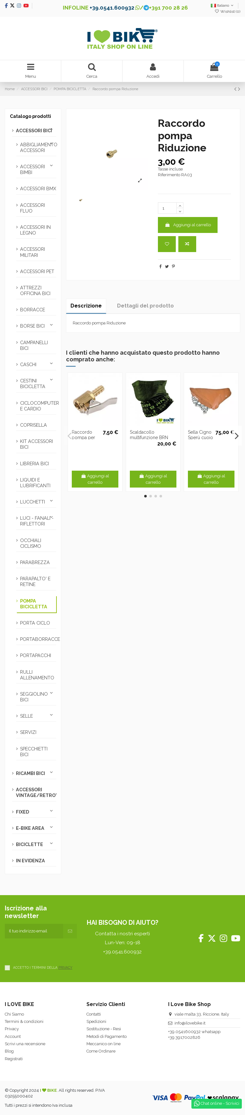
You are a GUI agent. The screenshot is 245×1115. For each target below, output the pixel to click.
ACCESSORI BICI (34, 130)
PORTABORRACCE (38, 639)
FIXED (22, 812)
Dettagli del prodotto (145, 306)
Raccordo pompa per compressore (86, 437)
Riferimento (169, 174)
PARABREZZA (35, 562)
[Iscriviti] (70, 931)
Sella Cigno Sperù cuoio (200, 435)
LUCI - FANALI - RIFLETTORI (37, 521)
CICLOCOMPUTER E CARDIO (38, 406)
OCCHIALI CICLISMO (30, 543)
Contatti (93, 1014)
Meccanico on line (103, 1043)
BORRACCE (32, 309)
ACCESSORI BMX (38, 188)
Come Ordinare (100, 1051)
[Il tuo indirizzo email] (34, 931)
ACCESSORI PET (37, 271)
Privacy (12, 1028)
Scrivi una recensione (25, 1043)
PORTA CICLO (35, 623)
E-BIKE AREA (30, 828)
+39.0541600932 (184, 1031)
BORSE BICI (32, 326)
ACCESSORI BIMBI (32, 169)
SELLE (26, 716)
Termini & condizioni (24, 1021)
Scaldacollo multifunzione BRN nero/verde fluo (149, 437)
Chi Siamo (14, 1014)
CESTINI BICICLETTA (32, 383)
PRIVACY (65, 967)
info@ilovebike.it (189, 1023)
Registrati (14, 1058)
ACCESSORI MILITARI (32, 252)
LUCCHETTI (32, 501)
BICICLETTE (29, 844)
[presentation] (53, 950)
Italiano (223, 5)
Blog (9, 1051)
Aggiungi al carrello (188, 224)
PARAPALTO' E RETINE (35, 581)
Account (13, 1036)
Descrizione (86, 306)
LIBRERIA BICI (34, 463)
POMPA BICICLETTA (33, 603)
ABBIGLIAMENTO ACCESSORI (38, 147)
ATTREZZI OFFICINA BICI (35, 290)
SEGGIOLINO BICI (34, 696)
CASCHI (28, 364)
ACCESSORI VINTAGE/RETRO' (36, 792)
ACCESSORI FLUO (32, 208)
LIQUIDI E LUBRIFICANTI (35, 482)
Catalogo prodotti (30, 116)
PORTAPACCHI (35, 655)
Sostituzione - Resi (103, 1028)
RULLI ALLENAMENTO (37, 675)
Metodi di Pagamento (106, 1036)
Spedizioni (96, 1021)
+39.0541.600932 (112, 7)
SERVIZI (28, 732)
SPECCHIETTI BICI (34, 751)
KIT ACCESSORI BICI (36, 444)
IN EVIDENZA (30, 860)
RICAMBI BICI (30, 773)
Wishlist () (227, 11)
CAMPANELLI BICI (34, 345)
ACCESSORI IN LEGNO (35, 230)
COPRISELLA (33, 425)
